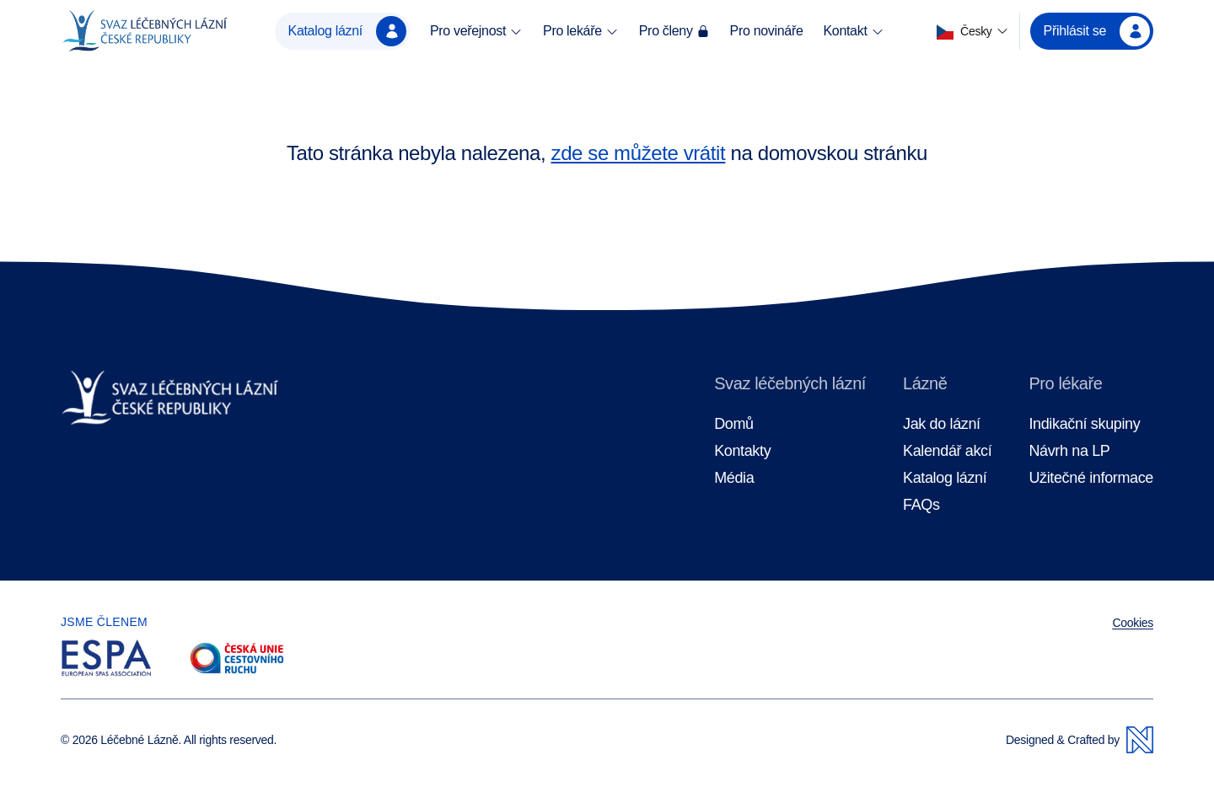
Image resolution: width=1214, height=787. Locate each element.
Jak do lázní (941, 424)
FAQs (921, 505)
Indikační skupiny (1084, 424)
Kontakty (742, 451)
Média (734, 478)
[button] (973, 31)
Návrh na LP (1069, 451)
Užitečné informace (1091, 478)
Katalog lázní (347, 31)
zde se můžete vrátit (638, 153)
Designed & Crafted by (1079, 739)
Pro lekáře (581, 31)
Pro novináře (766, 31)
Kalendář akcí (947, 451)
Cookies (1132, 622)
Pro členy (674, 31)
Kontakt (853, 31)
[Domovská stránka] (144, 31)
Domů (734, 424)
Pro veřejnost (476, 31)
